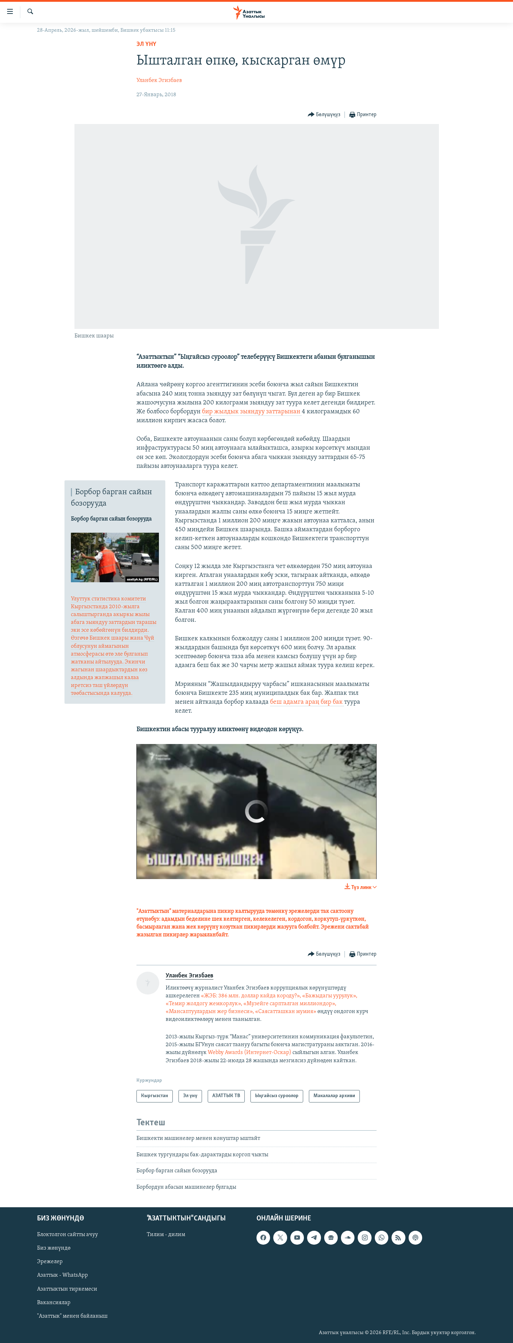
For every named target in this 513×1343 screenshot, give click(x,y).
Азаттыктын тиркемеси (67, 1289)
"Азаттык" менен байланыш (72, 1316)
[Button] (324, 115)
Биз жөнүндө (54, 1248)
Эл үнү (146, 44)
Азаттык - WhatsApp (62, 1276)
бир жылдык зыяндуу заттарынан (252, 411)
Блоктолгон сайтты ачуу (67, 1235)
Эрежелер (50, 1262)
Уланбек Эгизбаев (159, 80)
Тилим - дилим (166, 1235)
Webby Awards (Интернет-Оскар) (250, 1052)
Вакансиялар (54, 1303)
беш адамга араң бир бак (307, 702)
